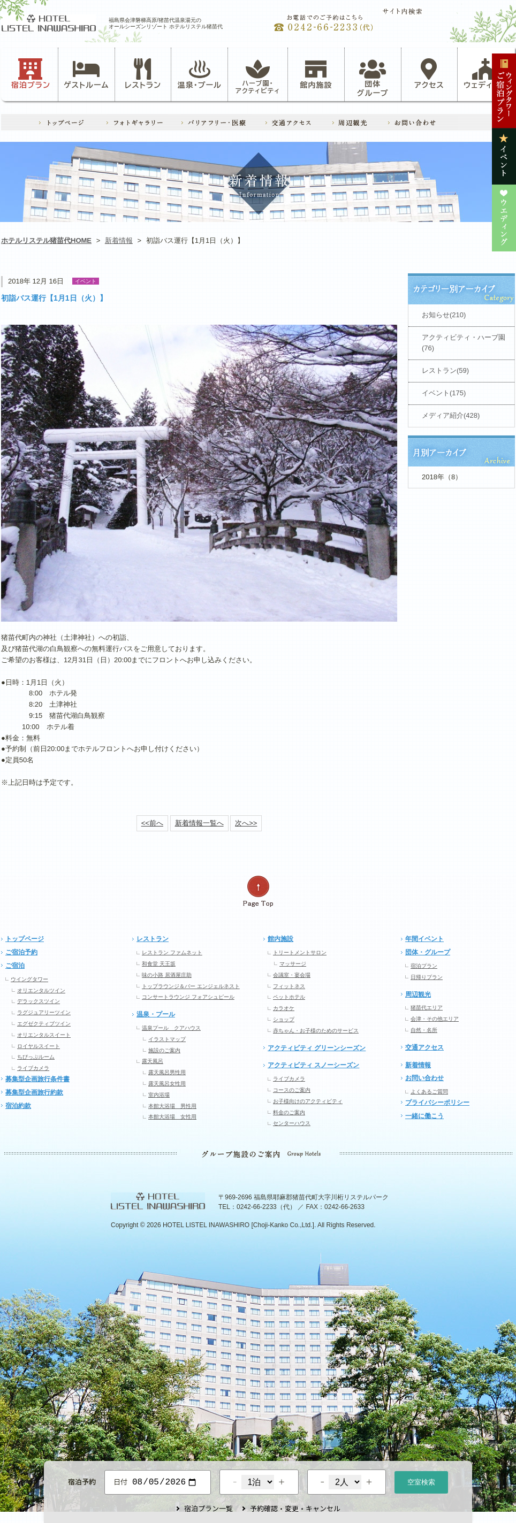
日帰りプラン (427, 977)
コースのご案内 (291, 1090)
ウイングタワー (29, 979)
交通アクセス (424, 1047)
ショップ (283, 1019)
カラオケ (283, 1008)
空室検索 (421, 1481)
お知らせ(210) (444, 315)
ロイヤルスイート (38, 1046)
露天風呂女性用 (167, 1083)
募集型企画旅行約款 (34, 1092)
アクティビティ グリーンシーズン (317, 1048)
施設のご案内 (164, 1050)
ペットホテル (289, 997)
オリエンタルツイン (41, 990)
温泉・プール (200, 73)
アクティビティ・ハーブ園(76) (463, 343)
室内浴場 (159, 1095)
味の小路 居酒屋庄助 (167, 975)
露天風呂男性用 (167, 1072)
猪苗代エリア (427, 1008)
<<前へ (152, 823)
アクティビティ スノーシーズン (313, 1065)
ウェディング (486, 73)
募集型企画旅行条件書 (37, 1079)
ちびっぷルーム (36, 1057)
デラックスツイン (38, 1001)
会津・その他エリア (435, 1019)
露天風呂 (152, 1061)
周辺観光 (418, 994)
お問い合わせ (424, 1078)
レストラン (143, 73)
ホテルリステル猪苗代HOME (46, 240)
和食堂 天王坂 (159, 964)
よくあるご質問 (429, 1092)
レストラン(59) (445, 370)
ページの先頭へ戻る (258, 891)
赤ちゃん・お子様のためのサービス (316, 1031)
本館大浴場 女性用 (172, 1117)
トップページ (24, 939)
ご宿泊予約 (21, 952)
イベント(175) (444, 393)
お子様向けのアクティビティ (308, 1101)
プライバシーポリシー (437, 1102)
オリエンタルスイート (44, 1035)
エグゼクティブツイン (44, 1024)
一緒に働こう (424, 1116)
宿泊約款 (18, 1105)
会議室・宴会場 (291, 975)
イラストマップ (167, 1039)
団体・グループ (427, 952)
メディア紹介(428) (451, 415)
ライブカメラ (33, 1068)
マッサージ (292, 964)
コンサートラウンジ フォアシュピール (188, 997)
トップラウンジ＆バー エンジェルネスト (191, 986)
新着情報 (119, 240)
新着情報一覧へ (199, 823)
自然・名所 (424, 1030)
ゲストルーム (86, 73)
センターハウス (291, 1123)
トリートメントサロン (300, 952)
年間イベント (424, 939)
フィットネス (289, 986)
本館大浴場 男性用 (172, 1106)
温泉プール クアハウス (171, 1028)
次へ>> (246, 823)
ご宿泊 (15, 965)
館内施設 (316, 73)
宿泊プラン (30, 73)
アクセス (429, 73)
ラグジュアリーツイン (44, 1012)
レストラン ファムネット (172, 952)
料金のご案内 (289, 1112)
